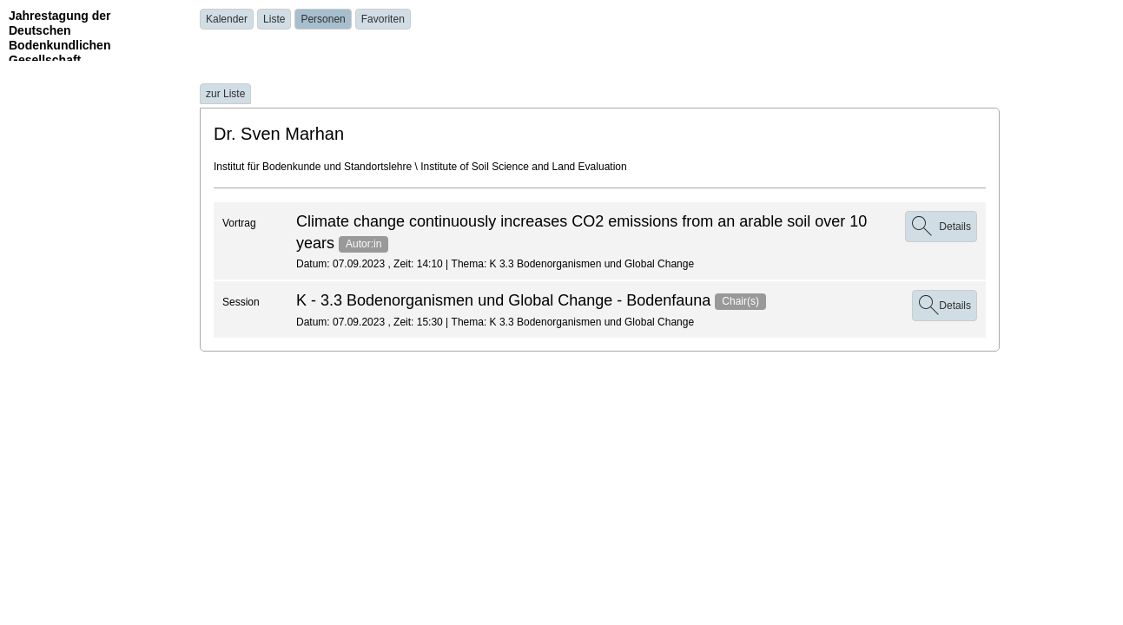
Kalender (227, 19)
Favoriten (383, 19)
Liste (274, 19)
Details (944, 305)
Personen (323, 19)
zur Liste (225, 94)
